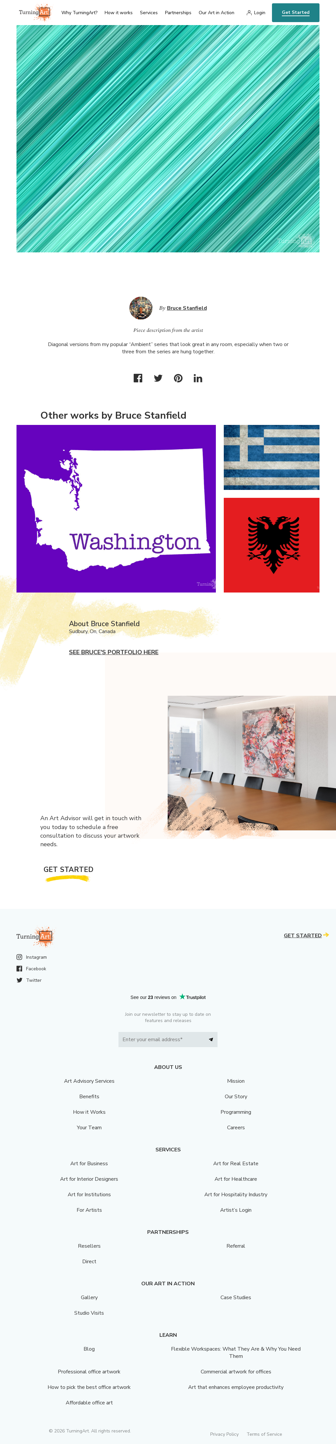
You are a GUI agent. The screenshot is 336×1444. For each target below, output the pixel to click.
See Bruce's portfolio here (113, 652)
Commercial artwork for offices (236, 1371)
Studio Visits (89, 1313)
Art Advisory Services (89, 1081)
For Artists (89, 1210)
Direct (89, 1261)
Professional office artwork (89, 1371)
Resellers (89, 1246)
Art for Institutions (89, 1194)
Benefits (89, 1096)
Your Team (89, 1127)
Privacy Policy (224, 1434)
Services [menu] (149, 13)
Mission (236, 1081)
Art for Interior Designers (89, 1179)
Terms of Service (264, 1434)
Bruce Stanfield (187, 308)
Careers (236, 1127)
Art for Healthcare (236, 1179)
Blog (89, 1349)
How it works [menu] (119, 13)
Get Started (296, 12)
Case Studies (235, 1297)
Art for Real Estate (235, 1163)
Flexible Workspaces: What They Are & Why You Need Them (236, 1352)
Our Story (236, 1096)
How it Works (89, 1112)
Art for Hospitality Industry (235, 1194)
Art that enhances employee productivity (236, 1387)
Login (259, 13)
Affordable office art (89, 1402)
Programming (235, 1112)
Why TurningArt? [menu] (79, 13)
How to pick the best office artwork (89, 1387)
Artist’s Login (236, 1210)
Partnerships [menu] (178, 13)
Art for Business (89, 1163)
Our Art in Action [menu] (216, 13)
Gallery (89, 1297)
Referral (235, 1246)
